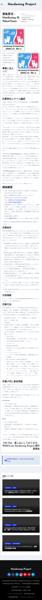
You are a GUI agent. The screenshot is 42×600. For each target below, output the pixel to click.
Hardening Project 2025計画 (11, 583)
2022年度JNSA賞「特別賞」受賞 (21, 590)
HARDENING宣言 (13, 597)
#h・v (27, 218)
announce (8, 487)
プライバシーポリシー (27, 597)
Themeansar (36, 581)
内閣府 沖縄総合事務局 (14, 202)
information (16, 543)
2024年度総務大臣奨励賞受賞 (30, 583)
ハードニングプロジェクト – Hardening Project (21, 593)
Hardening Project (22, 4)
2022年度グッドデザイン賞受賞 (21, 587)
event (14, 487)
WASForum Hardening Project (17, 200)
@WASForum (13, 218)
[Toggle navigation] (2, 4)
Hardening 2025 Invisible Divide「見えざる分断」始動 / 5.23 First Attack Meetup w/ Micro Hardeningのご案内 (19, 529)
